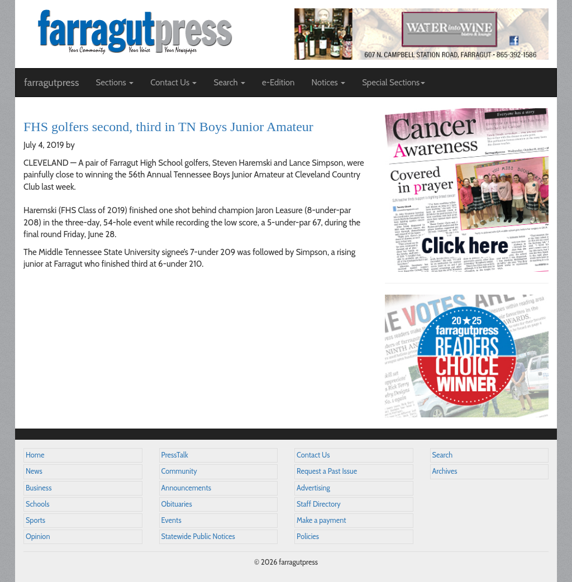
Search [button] (229, 83)
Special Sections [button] (393, 83)
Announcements (186, 488)
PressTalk (174, 455)
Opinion (38, 536)
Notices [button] (328, 83)
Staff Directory (319, 504)
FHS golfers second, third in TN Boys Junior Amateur (168, 126)
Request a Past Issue (327, 471)
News (34, 471)
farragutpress (51, 82)
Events (171, 520)
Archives (444, 471)
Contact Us (313, 455)
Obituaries (176, 504)
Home (35, 455)
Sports (35, 520)
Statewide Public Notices (198, 536)
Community (179, 471)
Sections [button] (115, 83)
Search (442, 455)
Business (38, 488)
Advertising (313, 488)
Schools (37, 504)
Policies (308, 536)
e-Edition (278, 83)
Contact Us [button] (173, 83)
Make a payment (321, 520)
